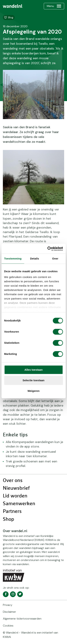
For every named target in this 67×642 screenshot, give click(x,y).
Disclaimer (9, 612)
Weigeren (33, 390)
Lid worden (15, 496)
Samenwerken (19, 503)
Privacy (7, 605)
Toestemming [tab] (13, 258)
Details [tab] (34, 258)
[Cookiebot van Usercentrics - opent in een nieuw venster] (48, 248)
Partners (12, 511)
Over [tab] (55, 258)
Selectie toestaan (33, 380)
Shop (8, 519)
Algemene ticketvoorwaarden (22, 618)
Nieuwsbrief (16, 488)
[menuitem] (12, 6)
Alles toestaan (33, 369)
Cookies (8, 625)
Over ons (13, 480)
